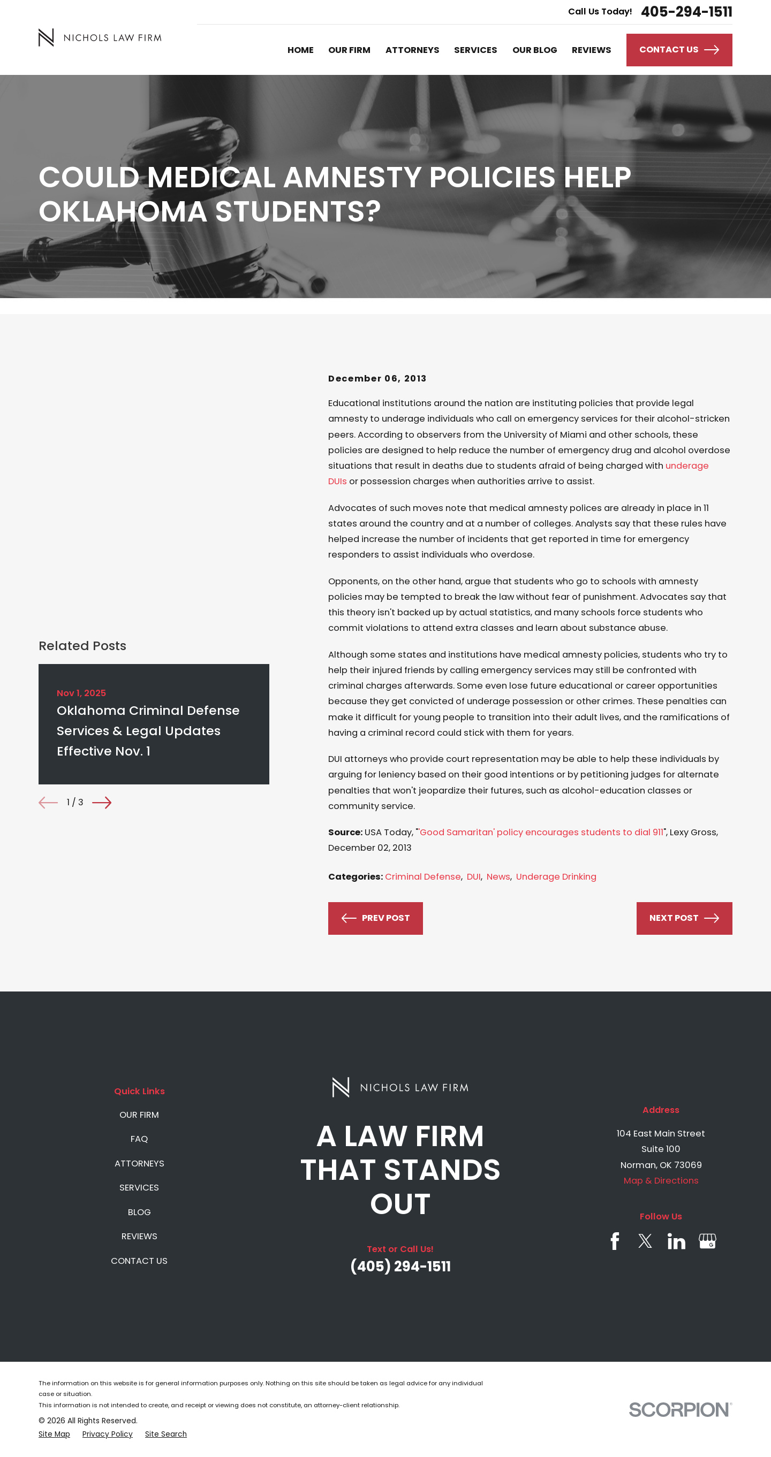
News (498, 877)
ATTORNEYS (139, 1163)
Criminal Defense (423, 877)
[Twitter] (645, 1241)
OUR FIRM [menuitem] (349, 50)
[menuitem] (54, 1434)
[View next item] (101, 587)
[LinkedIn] (676, 1241)
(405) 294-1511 (400, 1266)
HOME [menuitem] (301, 50)
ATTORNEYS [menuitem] (413, 50)
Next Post (684, 918)
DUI (474, 877)
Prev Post (376, 918)
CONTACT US (139, 1261)
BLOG (139, 1212)
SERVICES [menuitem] (475, 50)
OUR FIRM (139, 1115)
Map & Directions (661, 1180)
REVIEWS (139, 1236)
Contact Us (679, 49)
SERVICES (139, 1187)
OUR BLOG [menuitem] (534, 50)
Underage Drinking (556, 877)
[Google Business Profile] (707, 1241)
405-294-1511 (686, 12)
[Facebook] (615, 1241)
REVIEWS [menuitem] (591, 50)
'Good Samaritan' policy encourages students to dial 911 (540, 832)
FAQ (139, 1139)
